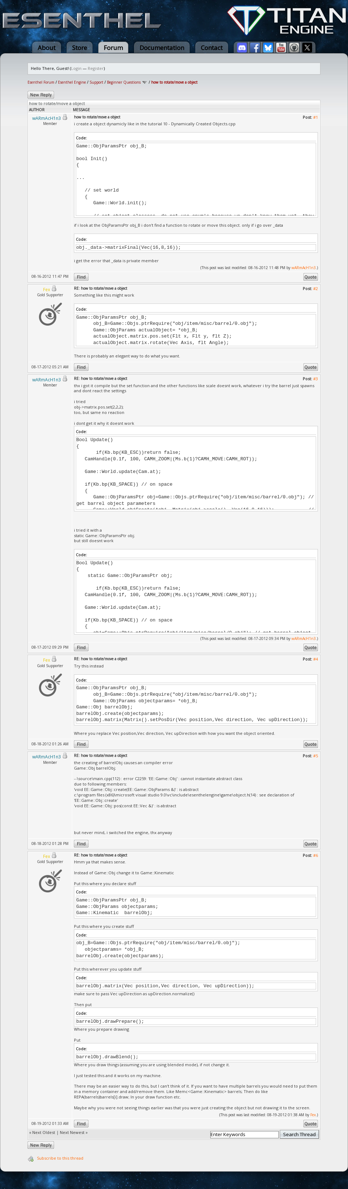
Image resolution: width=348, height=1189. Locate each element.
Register (96, 68)
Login (76, 68)
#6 (315, 855)
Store (79, 47)
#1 (315, 117)
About (46, 47)
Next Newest (72, 1132)
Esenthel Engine (72, 82)
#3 (315, 378)
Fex (313, 1114)
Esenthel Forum (41, 82)
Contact (212, 47)
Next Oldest (43, 1132)
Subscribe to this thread (60, 1158)
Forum (113, 47)
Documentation (162, 47)
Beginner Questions (124, 82)
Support (96, 82)
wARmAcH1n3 (303, 267)
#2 (315, 288)
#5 (315, 755)
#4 (315, 659)
